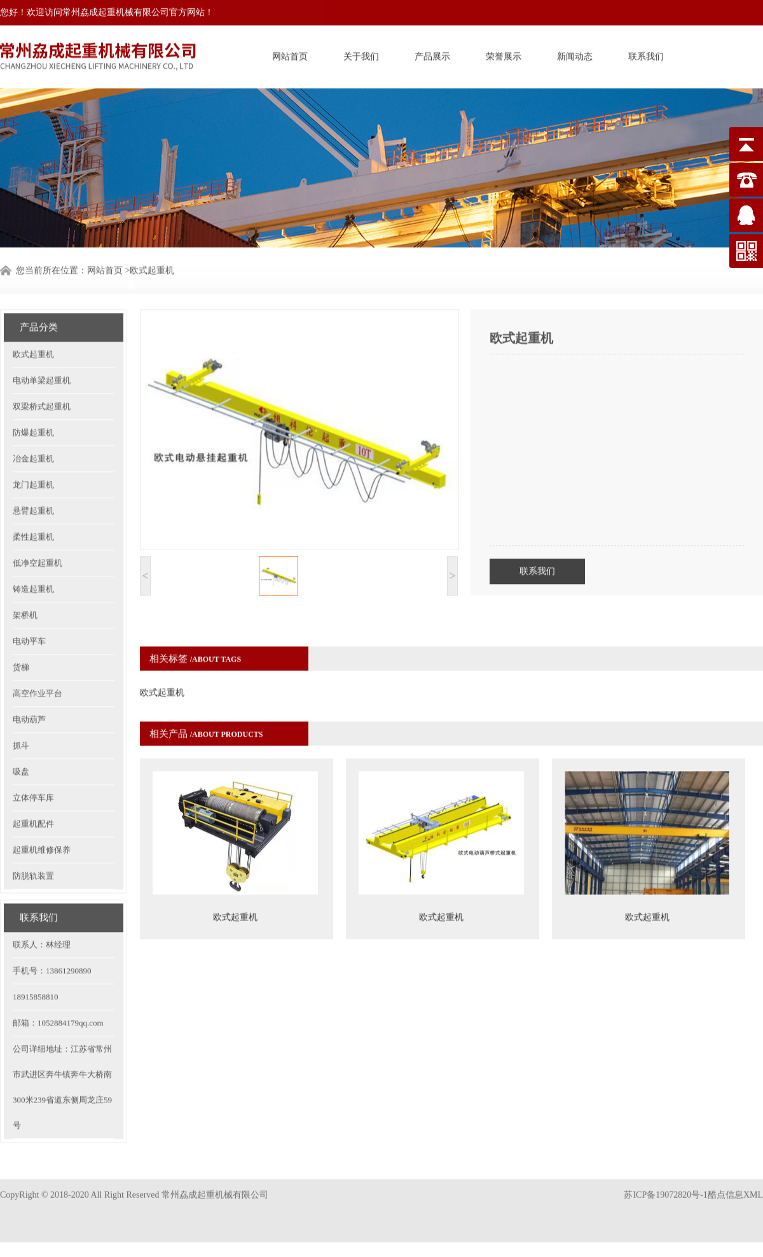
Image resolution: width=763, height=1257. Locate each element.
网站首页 (290, 54)
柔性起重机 (33, 497)
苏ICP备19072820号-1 (665, 1176)
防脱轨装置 (33, 836)
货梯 (21, 627)
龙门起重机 (33, 445)
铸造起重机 (33, 549)
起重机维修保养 (42, 810)
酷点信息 (725, 1176)
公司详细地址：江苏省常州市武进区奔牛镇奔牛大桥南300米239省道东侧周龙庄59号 (62, 1047)
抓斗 (21, 706)
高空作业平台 (37, 653)
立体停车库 (33, 758)
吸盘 (21, 732)
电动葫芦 (29, 679)
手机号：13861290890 (52, 931)
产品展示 (432, 54)
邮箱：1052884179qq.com (58, 983)
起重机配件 (33, 784)
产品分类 (39, 287)
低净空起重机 (37, 523)
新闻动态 (575, 54)
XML (753, 1176)
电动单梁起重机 (42, 340)
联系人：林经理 (42, 905)
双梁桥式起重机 (42, 367)
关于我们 (361, 54)
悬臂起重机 (33, 471)
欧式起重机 (33, 314)
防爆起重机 (33, 393)
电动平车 (29, 601)
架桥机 (25, 575)
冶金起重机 (33, 419)
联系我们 (646, 54)
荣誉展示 (503, 54)
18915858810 (35, 957)
